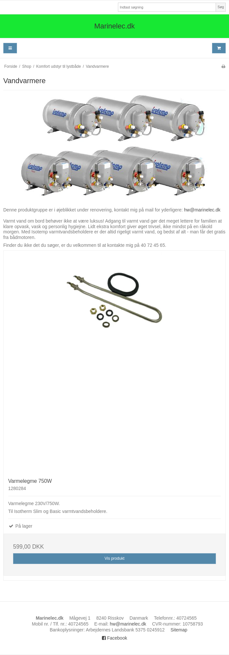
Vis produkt (114, 558)
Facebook (114, 638)
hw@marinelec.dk (202, 209)
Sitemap (179, 629)
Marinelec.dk (114, 26)
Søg (221, 7)
